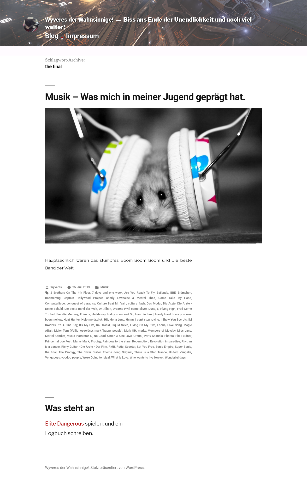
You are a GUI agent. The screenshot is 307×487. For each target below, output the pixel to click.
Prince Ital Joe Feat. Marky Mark (67, 341)
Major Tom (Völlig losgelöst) (73, 330)
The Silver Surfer (89, 352)
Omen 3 (112, 336)
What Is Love (120, 357)
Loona (161, 325)
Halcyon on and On (120, 314)
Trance (162, 352)
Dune (151, 308)
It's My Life (86, 325)
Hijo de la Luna (114, 319)
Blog (51, 36)
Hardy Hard (163, 314)
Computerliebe (55, 303)
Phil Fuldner (183, 336)
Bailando (162, 292)
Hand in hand (144, 314)
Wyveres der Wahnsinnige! (79, 19)
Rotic (120, 346)
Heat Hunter (72, 319)
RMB (112, 346)
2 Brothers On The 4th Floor (70, 292)
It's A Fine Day (67, 325)
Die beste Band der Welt (81, 308)
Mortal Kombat (55, 336)
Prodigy (96, 341)
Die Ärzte (169, 303)
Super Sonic (183, 346)
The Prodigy (67, 352)
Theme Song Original (117, 352)
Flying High (168, 308)
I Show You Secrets (174, 319)
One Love (125, 336)
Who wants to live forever (146, 357)
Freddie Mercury (67, 314)
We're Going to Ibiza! (96, 357)
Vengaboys (52, 357)
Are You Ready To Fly (139, 292)
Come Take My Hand (174, 298)
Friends (85, 314)
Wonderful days (175, 357)
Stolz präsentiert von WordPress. (117, 467)
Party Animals (153, 336)
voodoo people (71, 357)
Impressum (82, 36)
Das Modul (154, 303)
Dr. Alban (105, 308)
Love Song (174, 325)
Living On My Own (142, 325)
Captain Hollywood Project (83, 298)
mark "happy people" (108, 330)
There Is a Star (145, 352)
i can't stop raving (147, 319)
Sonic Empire (164, 346)
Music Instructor (78, 336)
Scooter (130, 346)
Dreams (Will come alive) (130, 308)
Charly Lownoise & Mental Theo (130, 298)
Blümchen (184, 292)
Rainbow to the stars (117, 341)
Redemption (140, 341)
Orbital (137, 336)
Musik (104, 287)
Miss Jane (184, 330)
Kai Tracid (103, 325)
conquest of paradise (80, 303)
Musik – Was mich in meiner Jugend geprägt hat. (145, 97)
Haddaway (99, 314)
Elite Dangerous (64, 423)
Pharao (169, 336)
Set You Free (145, 346)
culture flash (136, 303)
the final (51, 352)
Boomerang (53, 298)
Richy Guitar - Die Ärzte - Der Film (84, 346)
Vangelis (185, 352)
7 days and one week (107, 292)
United (173, 352)
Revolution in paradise (165, 341)
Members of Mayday (162, 330)
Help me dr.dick (91, 319)
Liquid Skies (120, 325)
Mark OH (130, 330)
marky (142, 330)
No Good (100, 336)
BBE (173, 292)
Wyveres (56, 287)
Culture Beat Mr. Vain (111, 303)
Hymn (130, 319)
